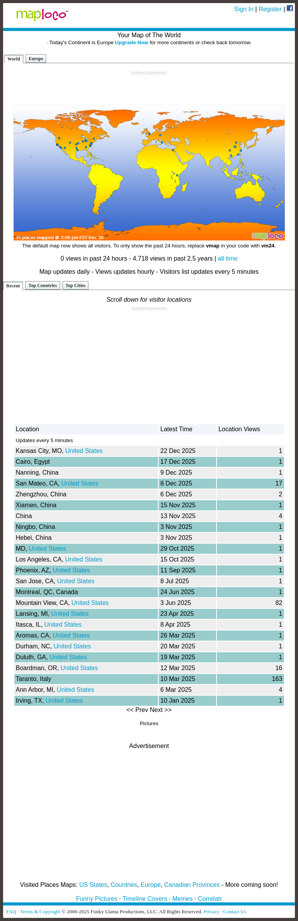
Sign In (244, 9)
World (13, 59)
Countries (124, 884)
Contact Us (234, 911)
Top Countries (42, 285)
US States (93, 884)
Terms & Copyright (40, 911)
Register (270, 9)
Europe (36, 58)
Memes (182, 898)
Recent (13, 286)
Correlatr (210, 898)
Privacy (212, 911)
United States (83, 451)
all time (227, 258)
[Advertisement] (149, 87)
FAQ (11, 911)
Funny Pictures (97, 898)
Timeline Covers (145, 898)
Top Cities (76, 285)
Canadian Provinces (192, 884)
